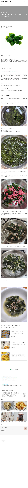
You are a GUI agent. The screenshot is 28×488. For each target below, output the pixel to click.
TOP (26, 440)
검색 (24, 1)
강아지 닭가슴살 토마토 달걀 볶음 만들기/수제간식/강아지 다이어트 (10, 393)
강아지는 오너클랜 (5, 384)
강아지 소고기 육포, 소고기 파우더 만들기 (7, 396)
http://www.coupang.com (5, 376)
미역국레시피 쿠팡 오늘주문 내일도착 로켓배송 (9, 377)
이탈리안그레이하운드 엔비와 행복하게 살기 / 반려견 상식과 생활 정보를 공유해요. (11, 428)
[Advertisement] (14, 369)
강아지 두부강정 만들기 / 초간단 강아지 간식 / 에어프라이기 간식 (10, 392)
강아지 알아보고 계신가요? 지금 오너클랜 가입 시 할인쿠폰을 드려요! (12, 385)
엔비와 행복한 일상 (6, 1)
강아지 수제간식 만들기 (5, 390)
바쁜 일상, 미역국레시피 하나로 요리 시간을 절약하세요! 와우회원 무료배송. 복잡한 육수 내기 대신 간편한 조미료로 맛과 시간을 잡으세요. (14, 380)
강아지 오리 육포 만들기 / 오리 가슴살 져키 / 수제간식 (8, 395)
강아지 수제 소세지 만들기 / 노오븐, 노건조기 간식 (8, 394)
